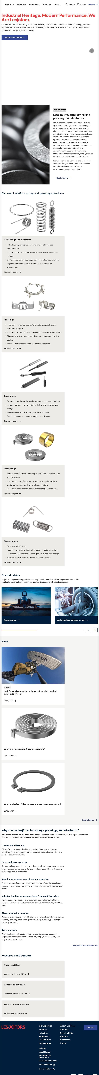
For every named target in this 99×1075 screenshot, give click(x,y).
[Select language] (81, 4)
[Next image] (95, 630)
